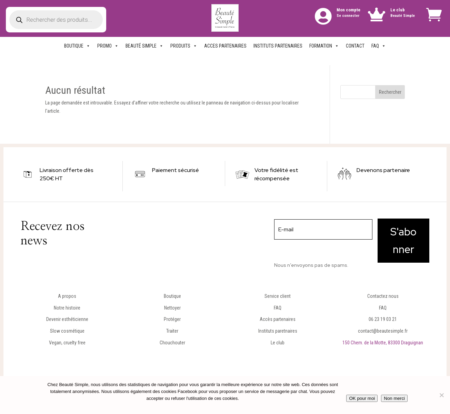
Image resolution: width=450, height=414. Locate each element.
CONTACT (355, 46)
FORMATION (324, 46)
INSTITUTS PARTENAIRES (277, 46)
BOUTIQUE (77, 46)
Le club (397, 9)
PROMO (108, 46)
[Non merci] (441, 395)
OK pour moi (362, 398)
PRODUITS (183, 46)
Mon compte (348, 9)
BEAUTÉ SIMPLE (144, 46)
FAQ (378, 46)
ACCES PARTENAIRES (225, 46)
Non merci (394, 398)
